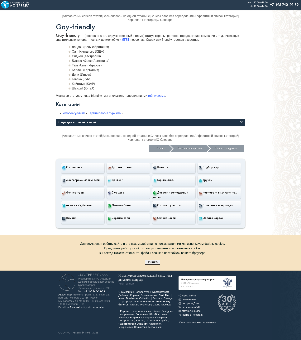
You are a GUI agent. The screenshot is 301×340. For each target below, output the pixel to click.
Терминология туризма (104, 113)
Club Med (116, 192)
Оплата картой (211, 218)
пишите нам (187, 299)
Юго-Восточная (158, 314)
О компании (72, 167)
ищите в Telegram (191, 314)
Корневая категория (142, 20)
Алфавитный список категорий (216, 16)
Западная (167, 311)
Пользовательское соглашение (197, 322)
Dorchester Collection (138, 298)
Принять (152, 262)
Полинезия (140, 327)
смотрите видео (190, 310)
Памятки (69, 218)
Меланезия (154, 327)
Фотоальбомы (119, 205)
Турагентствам (119, 167)
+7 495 (94, 291)
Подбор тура (209, 167)
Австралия (155, 323)
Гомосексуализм (73, 113)
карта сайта (187, 295)
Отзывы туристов (167, 205)
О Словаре (165, 20)
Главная (160, 148)
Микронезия (125, 327)
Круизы (205, 180)
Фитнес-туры (73, 192)
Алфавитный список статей (82, 16)
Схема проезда (162, 304)
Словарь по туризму (226, 148)
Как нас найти (164, 218)
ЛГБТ (126, 39)
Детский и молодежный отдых (170, 195)
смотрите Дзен (189, 303)
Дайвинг (115, 180)
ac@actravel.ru (75, 307)
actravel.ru (98, 307)
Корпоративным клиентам (218, 192)
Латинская (152, 320)
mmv (121, 298)
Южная (122, 317)
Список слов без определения (172, 16)
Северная (161, 317)
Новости (160, 167)
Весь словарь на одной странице (126, 16)
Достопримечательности (81, 180)
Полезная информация (190, 148)
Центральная (126, 314)
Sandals (157, 298)
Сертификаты (119, 218)
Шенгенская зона (141, 311)
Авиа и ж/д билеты (77, 205)
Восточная (142, 314)
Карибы (163, 320)
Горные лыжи (163, 180)
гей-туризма (156, 95)
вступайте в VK (189, 307)
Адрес (62, 294)
